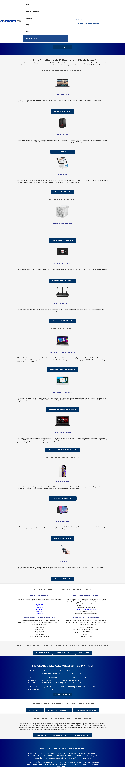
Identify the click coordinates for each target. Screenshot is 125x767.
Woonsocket (39, 613)
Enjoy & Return (84, 652)
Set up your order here (62, 694)
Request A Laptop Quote (62, 111)
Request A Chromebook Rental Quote (62, 409)
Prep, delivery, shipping (64, 652)
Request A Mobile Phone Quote (62, 498)
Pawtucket (40, 608)
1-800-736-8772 (79, 20)
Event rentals (42, 734)
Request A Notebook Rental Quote (62, 369)
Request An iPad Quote (63, 192)
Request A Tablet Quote (62, 538)
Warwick (39, 611)
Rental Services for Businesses (58, 709)
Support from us (35, 709)
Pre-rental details (42, 652)
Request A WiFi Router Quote (62, 321)
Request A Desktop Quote (62, 152)
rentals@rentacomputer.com (86, 23)
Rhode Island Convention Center (86, 609)
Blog (28, 32)
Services (29, 18)
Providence (39, 609)
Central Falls (39, 604)
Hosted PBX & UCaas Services (86, 709)
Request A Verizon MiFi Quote (62, 280)
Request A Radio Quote (63, 578)
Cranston (39, 606)
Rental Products (32, 11)
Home (28, 4)
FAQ (27, 25)
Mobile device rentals (80, 734)
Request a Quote (32, 39)
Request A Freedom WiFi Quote (62, 240)
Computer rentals (59, 734)
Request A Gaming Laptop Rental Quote (62, 450)
